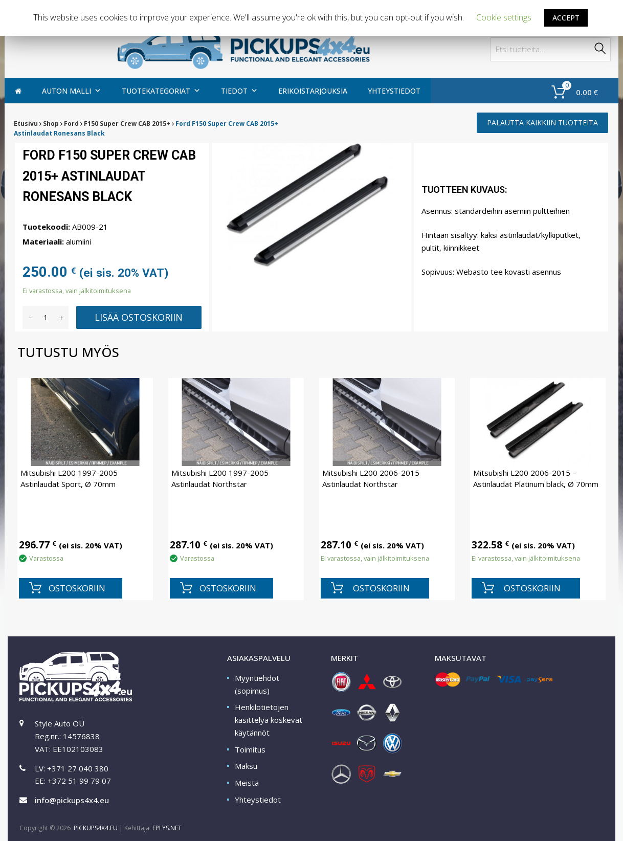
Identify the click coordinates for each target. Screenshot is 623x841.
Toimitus (250, 749)
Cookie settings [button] (503, 17)
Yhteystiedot (394, 91)
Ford (71, 123)
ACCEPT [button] (566, 18)
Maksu (246, 766)
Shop (51, 123)
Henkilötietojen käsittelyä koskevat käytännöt (268, 720)
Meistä (247, 783)
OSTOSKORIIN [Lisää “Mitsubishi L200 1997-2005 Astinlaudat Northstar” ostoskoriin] (227, 588)
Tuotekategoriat (161, 91)
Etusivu (26, 123)
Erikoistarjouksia (312, 91)
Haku (600, 49)
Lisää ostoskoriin (139, 317)
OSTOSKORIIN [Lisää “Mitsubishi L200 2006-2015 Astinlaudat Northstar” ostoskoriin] (381, 588)
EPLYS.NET (167, 828)
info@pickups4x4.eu (72, 800)
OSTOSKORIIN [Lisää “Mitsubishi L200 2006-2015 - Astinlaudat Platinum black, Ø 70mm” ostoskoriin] (532, 588)
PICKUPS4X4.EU (96, 828)
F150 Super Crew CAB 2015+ (127, 123)
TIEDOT (239, 91)
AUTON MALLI (71, 91)
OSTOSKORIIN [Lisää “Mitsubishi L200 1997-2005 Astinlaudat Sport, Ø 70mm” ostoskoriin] (77, 588)
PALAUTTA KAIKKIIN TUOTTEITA (542, 122)
